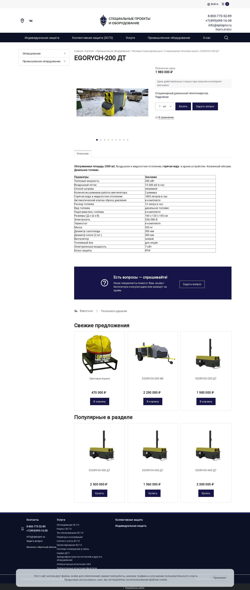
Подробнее (162, 96)
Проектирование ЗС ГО (69, 542)
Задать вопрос (192, 284)
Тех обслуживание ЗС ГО (70, 530)
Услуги (61, 517)
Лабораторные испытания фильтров (77, 566)
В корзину (99, 400)
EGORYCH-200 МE (152, 377)
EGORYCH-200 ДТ (206, 377)
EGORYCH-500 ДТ (99, 468)
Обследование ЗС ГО (68, 522)
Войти (212, 4)
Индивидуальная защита (42, 37)
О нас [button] (207, 37)
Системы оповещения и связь (73, 546)
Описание (82, 153)
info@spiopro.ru (35, 534)
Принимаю (219, 577)
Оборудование (32, 53)
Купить (99, 490)
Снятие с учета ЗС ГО (68, 538)
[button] (97, 139)
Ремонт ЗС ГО (64, 526)
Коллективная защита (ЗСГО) (92, 37)
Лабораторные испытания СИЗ (74, 561)
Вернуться (83, 311)
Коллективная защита (129, 517)
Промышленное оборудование (169, 37)
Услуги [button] (130, 37)
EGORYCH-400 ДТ (206, 468)
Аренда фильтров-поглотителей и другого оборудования (79, 556)
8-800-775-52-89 (36, 524)
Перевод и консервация (70, 534)
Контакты (32, 517)
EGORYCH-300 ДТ (152, 468)
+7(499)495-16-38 (37, 528)
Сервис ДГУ (63, 550)
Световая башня (99, 377)
